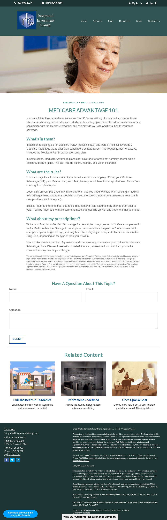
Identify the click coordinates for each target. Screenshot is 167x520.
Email (89, 289)
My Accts (134, 3)
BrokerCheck (129, 429)
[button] (84, 21)
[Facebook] (155, 3)
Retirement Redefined (83, 400)
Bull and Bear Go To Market (32, 400)
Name (12, 289)
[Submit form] (17, 339)
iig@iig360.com (51, 2)
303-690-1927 (23, 2)
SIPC (102, 487)
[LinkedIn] (151, 3)
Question (15, 310)
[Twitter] (147, 3)
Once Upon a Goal (134, 400)
